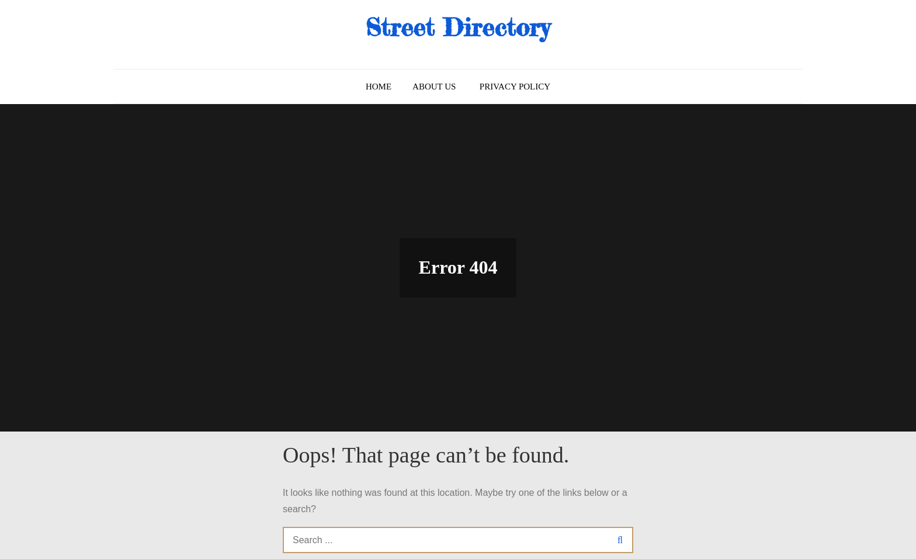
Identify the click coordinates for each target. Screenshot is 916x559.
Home (378, 86)
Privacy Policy (515, 86)
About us (434, 86)
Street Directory (458, 27)
